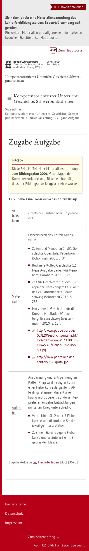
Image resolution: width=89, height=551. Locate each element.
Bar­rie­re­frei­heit (16, 504)
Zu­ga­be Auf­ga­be (68, 118)
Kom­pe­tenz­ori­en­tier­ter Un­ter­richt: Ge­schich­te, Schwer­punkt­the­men (42, 78)
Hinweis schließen (68, 7)
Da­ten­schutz (14, 513)
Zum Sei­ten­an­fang (43, 537)
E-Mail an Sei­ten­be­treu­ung (64, 545)
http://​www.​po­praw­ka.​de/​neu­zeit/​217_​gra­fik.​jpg (55, 359)
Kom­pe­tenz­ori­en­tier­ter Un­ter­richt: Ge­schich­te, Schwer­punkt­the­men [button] (43, 98)
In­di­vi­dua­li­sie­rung (40, 118)
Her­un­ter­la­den (48, 462)
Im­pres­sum (13, 523)
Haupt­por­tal (49, 37)
